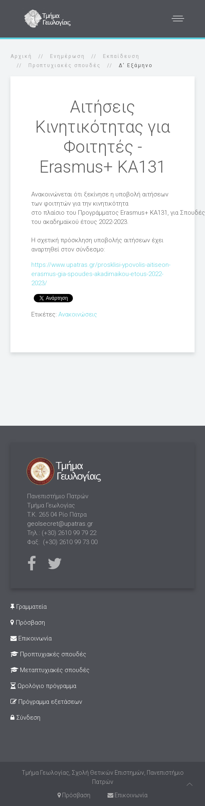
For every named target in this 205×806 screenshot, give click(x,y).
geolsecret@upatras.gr (60, 523)
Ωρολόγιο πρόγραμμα (43, 686)
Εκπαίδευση (121, 56)
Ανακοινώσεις (77, 314)
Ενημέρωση (67, 56)
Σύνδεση (25, 717)
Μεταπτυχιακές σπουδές (50, 670)
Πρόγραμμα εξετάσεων (46, 702)
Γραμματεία (28, 606)
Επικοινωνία (31, 638)
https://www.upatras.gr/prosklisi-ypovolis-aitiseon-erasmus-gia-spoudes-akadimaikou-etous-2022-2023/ (100, 274)
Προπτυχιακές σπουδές (64, 65)
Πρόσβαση (27, 622)
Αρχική (21, 56)
